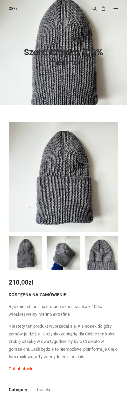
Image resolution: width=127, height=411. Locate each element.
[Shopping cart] (101, 8)
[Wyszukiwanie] (92, 8)
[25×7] (13, 8)
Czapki (43, 389)
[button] (116, 8)
